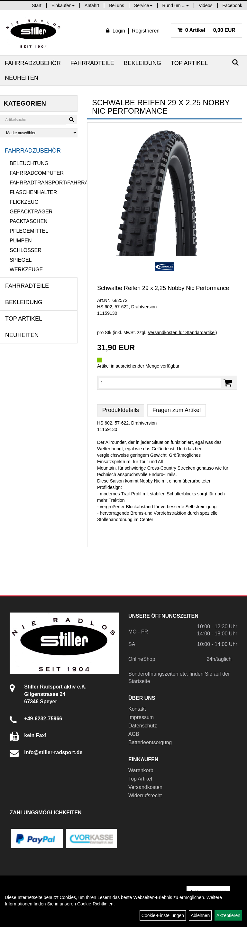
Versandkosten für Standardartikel (181, 332)
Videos (206, 5)
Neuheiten (21, 78)
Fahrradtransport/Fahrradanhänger (44, 182)
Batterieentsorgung (150, 742)
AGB (133, 734)
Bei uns (116, 5)
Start (36, 5)
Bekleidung (142, 63)
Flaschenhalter (33, 192)
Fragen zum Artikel (176, 410)
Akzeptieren (228, 915)
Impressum (141, 717)
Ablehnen (200, 915)
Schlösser (25, 250)
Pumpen (21, 240)
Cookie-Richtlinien (95, 903)
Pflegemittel (29, 231)
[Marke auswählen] (39, 132)
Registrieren (146, 30)
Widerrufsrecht (145, 795)
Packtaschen (29, 221)
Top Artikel (189, 63)
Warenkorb (140, 770)
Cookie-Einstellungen (163, 915)
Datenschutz (142, 725)
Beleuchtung (29, 163)
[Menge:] (160, 383)
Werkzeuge (26, 269)
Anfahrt (92, 5)
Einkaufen (63, 5)
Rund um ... (175, 5)
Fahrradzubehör (33, 63)
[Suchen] (235, 63)
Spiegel (21, 260)
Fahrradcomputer (37, 173)
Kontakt (137, 709)
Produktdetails (120, 410)
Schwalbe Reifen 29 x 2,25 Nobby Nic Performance (163, 288)
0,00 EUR (206, 30)
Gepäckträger (31, 211)
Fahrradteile (92, 63)
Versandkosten (145, 787)
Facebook (232, 5)
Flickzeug (24, 202)
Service (143, 5)
